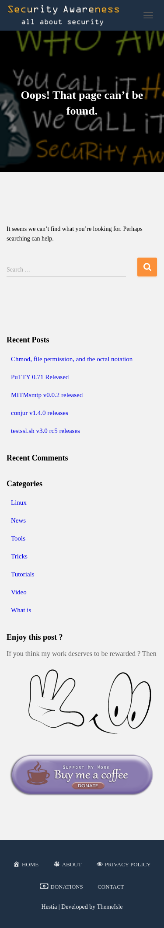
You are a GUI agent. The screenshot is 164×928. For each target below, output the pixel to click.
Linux (19, 502)
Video (19, 592)
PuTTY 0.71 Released (40, 376)
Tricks (19, 556)
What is (21, 610)
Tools (18, 538)
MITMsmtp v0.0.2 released (47, 394)
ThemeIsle (109, 907)
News (18, 520)
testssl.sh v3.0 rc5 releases (45, 430)
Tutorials (23, 574)
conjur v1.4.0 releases (39, 412)
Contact (111, 886)
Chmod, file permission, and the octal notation (72, 359)
